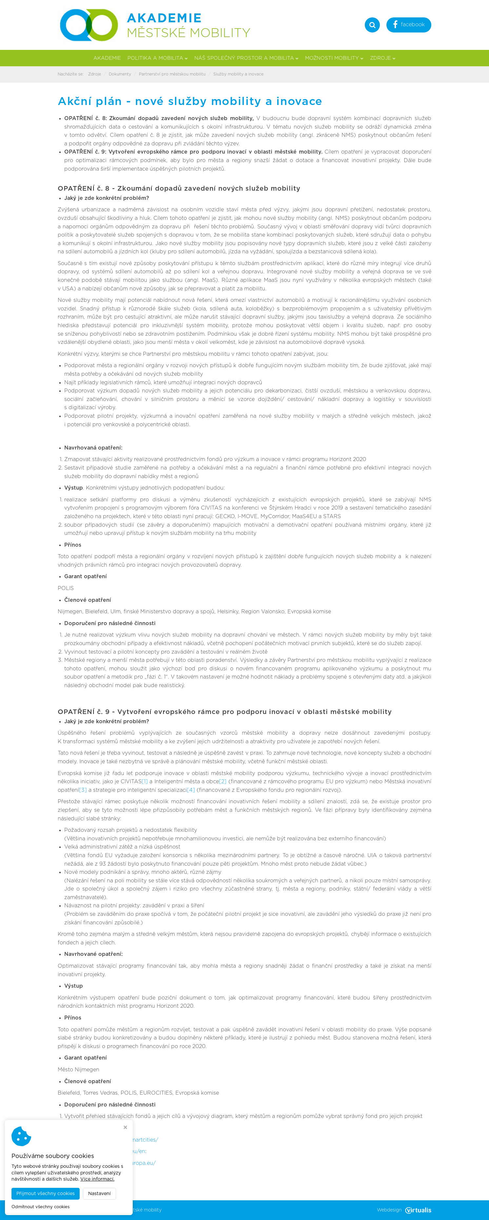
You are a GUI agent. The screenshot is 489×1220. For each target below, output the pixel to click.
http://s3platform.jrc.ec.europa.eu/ (112, 1163)
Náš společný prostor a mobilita (246, 58)
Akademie (107, 58)
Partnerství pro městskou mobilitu (172, 74)
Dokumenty (120, 74)
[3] (83, 790)
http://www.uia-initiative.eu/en (106, 1151)
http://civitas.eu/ (87, 1128)
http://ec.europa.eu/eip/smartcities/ (112, 1140)
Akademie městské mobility (131, 1210)
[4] (191, 790)
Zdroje (383, 58)
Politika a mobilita (157, 58)
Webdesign (404, 1210)
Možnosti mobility (334, 58)
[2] (222, 781)
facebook (409, 25)
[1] (145, 781)
